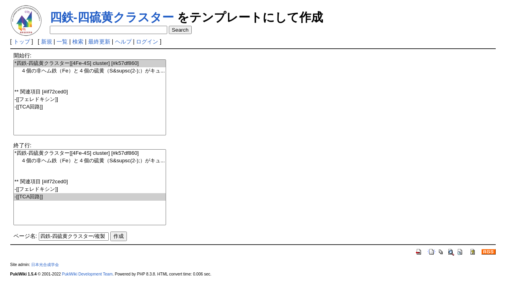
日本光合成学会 (45, 264)
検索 (77, 41)
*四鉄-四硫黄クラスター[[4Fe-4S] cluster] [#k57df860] (90, 63)
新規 (46, 41)
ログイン (147, 41)
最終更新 (99, 41)
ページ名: (25, 236)
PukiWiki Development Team (87, 274)
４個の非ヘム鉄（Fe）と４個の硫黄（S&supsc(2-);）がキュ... (90, 71)
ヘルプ (123, 41)
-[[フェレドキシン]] (90, 99)
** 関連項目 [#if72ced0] (90, 92)
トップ (21, 41)
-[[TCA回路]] (90, 107)
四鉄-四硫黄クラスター (112, 17)
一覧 (62, 41)
